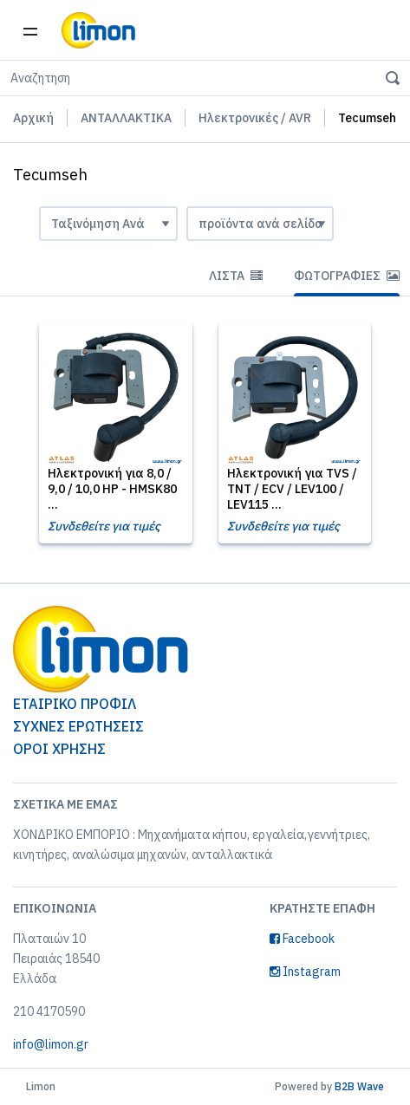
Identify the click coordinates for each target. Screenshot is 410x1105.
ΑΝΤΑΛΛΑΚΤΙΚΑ (126, 118)
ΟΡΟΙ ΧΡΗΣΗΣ (59, 748)
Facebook (302, 938)
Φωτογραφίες (347, 275)
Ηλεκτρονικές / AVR (254, 118)
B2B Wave (359, 1086)
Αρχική (33, 118)
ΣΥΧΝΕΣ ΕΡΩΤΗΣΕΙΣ (78, 726)
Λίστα (236, 275)
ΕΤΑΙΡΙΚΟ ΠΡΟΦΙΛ (74, 703)
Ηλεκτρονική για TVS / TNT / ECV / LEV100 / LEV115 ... (292, 488)
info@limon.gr (50, 1044)
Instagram (305, 971)
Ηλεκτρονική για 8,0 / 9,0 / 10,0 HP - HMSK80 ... (112, 488)
